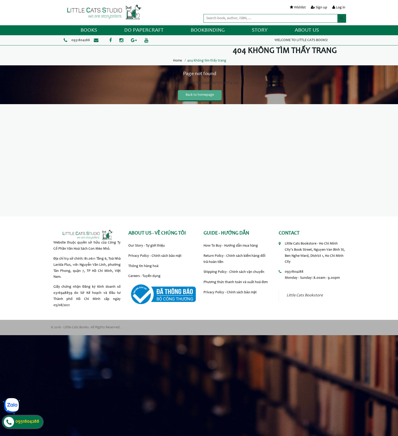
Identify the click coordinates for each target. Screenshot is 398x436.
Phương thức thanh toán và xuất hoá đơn (235, 282)
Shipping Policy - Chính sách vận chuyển (233, 272)
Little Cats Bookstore (305, 295)
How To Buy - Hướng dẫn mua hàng (230, 246)
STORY (260, 30)
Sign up (321, 7)
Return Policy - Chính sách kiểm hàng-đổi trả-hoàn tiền (234, 259)
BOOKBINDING (208, 30)
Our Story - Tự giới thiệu (146, 246)
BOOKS (89, 30)
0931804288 (80, 40)
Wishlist (300, 7)
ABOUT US (307, 30)
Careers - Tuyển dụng (144, 276)
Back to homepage (200, 95)
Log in (340, 7)
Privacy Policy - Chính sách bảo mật (154, 256)
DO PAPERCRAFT (144, 30)
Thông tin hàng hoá (143, 266)
